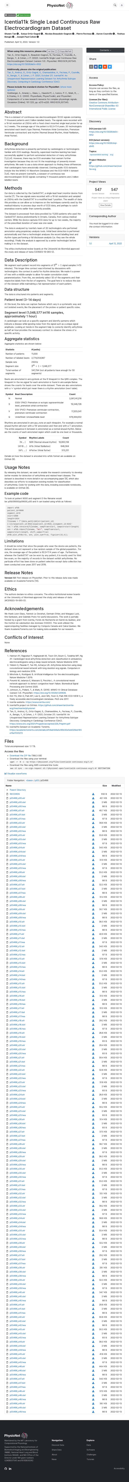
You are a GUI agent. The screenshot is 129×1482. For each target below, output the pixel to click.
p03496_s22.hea (18, 1078)
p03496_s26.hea (18, 1127)
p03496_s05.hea (18, 868)
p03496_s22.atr (17, 1070)
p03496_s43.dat (18, 1333)
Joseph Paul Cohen (26, 37)
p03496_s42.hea (18, 1325)
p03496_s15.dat (17, 987)
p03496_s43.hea (18, 1337)
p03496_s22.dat (17, 1074)
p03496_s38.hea (18, 1276)
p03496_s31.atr (17, 1181)
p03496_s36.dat (18, 1247)
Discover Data (58, 1445)
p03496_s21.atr (17, 1057)
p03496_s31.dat (17, 1185)
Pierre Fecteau (84, 33)
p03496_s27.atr (17, 1131)
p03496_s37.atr (17, 1255)
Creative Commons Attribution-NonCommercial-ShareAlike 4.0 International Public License (104, 105)
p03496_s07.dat (17, 888)
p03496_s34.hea (18, 1226)
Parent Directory (18, 790)
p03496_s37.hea (17, 1263)
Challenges (91, 1454)
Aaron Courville (104, 33)
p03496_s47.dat (17, 1383)
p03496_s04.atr (17, 847)
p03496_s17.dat (17, 1012)
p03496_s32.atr (17, 1193)
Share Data (56, 1450)
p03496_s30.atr (17, 1168)
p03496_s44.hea (18, 1350)
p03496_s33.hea (18, 1214)
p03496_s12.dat (17, 950)
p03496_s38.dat (18, 1271)
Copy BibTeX (64, 51)
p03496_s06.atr (17, 872)
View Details (105, 205)
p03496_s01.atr (17, 810)
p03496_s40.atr (17, 1292)
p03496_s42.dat (18, 1321)
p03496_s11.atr (17, 934)
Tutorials (90, 1459)
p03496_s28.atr (17, 1144)
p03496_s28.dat (18, 1148)
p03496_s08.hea (18, 905)
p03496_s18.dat (17, 1024)
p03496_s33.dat (18, 1210)
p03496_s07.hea (17, 893)
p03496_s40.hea (18, 1300)
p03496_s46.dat (18, 1370)
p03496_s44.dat (18, 1346)
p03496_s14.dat (17, 975)
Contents (105, 50)
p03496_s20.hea (18, 1053)
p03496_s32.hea (18, 1201)
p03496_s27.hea (17, 1140)
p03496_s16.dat (17, 1000)
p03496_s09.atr (17, 909)
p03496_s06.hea (18, 880)
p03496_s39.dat (18, 1284)
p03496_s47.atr (17, 1379)
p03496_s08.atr (17, 897)
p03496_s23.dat (18, 1086)
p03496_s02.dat (18, 827)
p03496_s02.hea (18, 831)
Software (91, 1450)
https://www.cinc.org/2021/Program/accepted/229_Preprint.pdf (40, 723)
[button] (91, 67)
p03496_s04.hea (18, 856)
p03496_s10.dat (17, 926)
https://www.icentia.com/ (38, 702)
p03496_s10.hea (17, 930)
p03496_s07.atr (17, 884)
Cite (51, 51)
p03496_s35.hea (18, 1238)
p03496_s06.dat (18, 876)
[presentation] (58, 265)
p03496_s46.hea (18, 1374)
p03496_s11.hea (17, 942)
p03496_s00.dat (18, 802)
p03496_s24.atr (17, 1094)
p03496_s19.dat (17, 1037)
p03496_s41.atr (17, 1304)
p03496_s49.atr (17, 1403)
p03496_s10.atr (17, 921)
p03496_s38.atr (17, 1267)
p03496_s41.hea (17, 1313)
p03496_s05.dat (18, 864)
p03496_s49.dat (18, 1407)
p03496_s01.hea (17, 818)
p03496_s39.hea (18, 1288)
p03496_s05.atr (17, 860)
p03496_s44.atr (17, 1341)
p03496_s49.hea (18, 1411)
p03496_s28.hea (18, 1152)
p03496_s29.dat (18, 1160)
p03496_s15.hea (17, 991)
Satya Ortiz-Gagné (30, 33)
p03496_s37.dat (17, 1259)
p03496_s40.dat (18, 1296)
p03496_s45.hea (18, 1362)
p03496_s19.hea (17, 1041)
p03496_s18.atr (17, 1020)
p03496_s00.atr (17, 798)
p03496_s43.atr (17, 1329)
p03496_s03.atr (17, 835)
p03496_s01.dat (17, 814)
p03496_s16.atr (17, 996)
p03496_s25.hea (18, 1115)
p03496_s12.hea (17, 954)
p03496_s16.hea (17, 1004)
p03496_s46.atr (17, 1366)
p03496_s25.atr (17, 1107)
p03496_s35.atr (17, 1230)
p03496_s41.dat (17, 1308)
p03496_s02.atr (17, 823)
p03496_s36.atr (17, 1243)
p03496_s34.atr (17, 1218)
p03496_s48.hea (18, 1399)
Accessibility (119, 1468)
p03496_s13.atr (17, 958)
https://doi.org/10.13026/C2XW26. (50, 693)
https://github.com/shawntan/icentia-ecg (105, 166)
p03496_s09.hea (18, 917)
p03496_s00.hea (18, 806)
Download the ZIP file (20, 755)
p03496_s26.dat (17, 1123)
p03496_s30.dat (18, 1173)
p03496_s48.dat (18, 1395)
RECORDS (15, 794)
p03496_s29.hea (18, 1164)
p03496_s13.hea (17, 967)
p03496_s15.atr (17, 983)
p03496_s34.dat (18, 1222)
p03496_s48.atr (17, 1391)
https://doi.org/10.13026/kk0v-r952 (24, 64)
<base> (29, 780)
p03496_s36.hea (18, 1251)
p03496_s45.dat (18, 1358)
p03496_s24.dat (17, 1098)
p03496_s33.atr (17, 1206)
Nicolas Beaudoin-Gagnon (58, 33)
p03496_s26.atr (17, 1119)
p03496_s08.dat (18, 901)
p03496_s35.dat (18, 1234)
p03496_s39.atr (17, 1280)
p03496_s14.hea (17, 979)
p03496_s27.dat (17, 1136)
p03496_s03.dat (18, 839)
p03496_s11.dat (17, 938)
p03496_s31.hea (17, 1189)
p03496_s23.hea (18, 1090)
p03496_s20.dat (18, 1049)
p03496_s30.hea (18, 1177)
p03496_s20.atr (17, 1045)
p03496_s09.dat (18, 913)
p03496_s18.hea (17, 1028)
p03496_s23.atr (17, 1082)
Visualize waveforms (16, 773)
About (54, 1454)
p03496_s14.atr (17, 971)
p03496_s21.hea (17, 1066)
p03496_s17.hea (17, 1016)
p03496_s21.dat (17, 1061)
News (54, 1459)
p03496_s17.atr (17, 1008)
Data (89, 1445)
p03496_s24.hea (18, 1103)
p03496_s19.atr (17, 1033)
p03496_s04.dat (18, 851)
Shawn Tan (10, 33)
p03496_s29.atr (17, 1156)
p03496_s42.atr (17, 1317)
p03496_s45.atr (17, 1354)
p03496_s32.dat (18, 1197)
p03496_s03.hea (18, 843)
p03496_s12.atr (17, 946)
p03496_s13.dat (17, 963)
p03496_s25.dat (18, 1111)
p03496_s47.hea (17, 1387)
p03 (37, 780)
